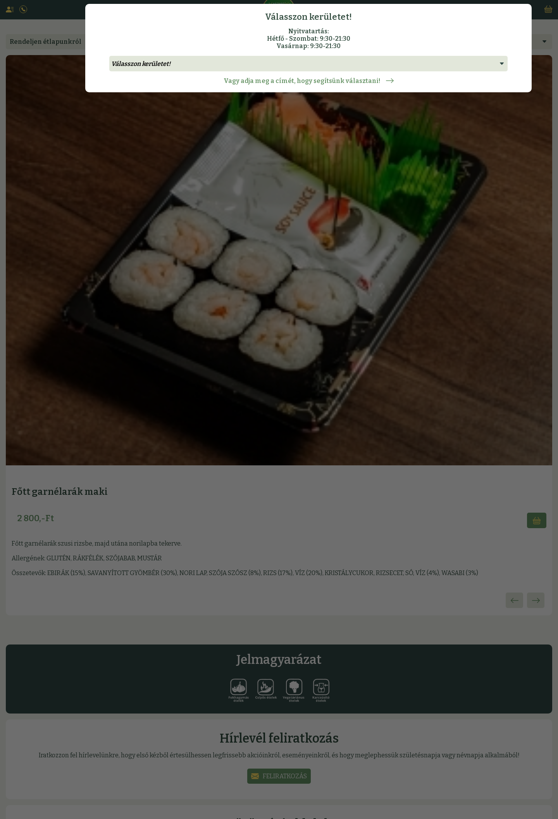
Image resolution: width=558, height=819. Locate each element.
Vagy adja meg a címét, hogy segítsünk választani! (309, 81)
